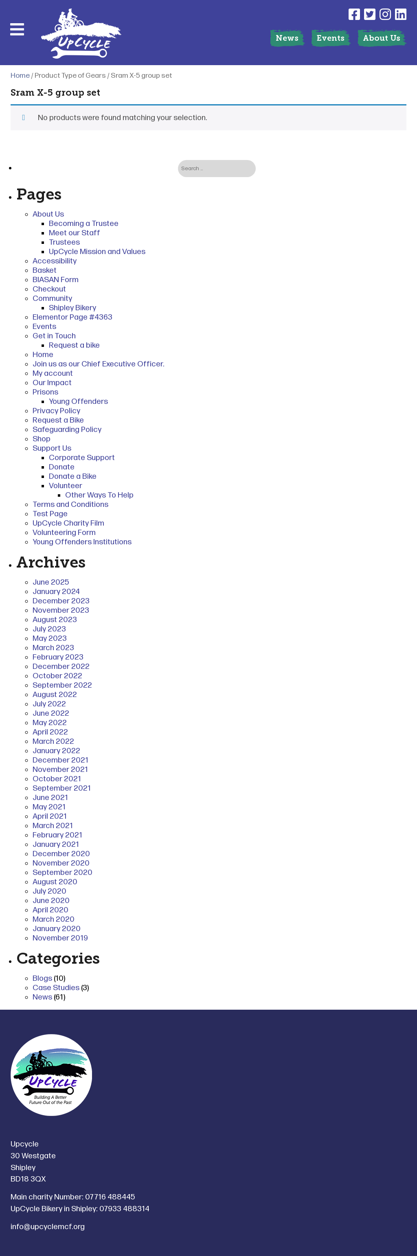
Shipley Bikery (72, 308)
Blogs (42, 978)
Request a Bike (58, 420)
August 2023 (55, 620)
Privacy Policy (56, 411)
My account (53, 373)
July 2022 (49, 704)
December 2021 (60, 760)
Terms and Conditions (70, 504)
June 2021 (50, 797)
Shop (41, 439)
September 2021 (62, 788)
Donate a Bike (73, 476)
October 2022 (57, 676)
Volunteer (65, 486)
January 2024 (56, 591)
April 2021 (50, 816)
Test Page (50, 514)
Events (331, 38)
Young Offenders (78, 401)
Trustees (64, 242)
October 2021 (57, 779)
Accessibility (55, 261)
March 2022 (53, 741)
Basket (45, 270)
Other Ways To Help (99, 495)
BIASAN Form (56, 280)
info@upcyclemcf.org (48, 1227)
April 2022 (50, 732)
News (287, 38)
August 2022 (55, 694)
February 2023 (58, 657)
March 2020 (54, 919)
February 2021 (57, 835)
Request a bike (74, 345)
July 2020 (49, 891)
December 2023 (61, 601)
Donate (62, 467)
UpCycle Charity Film (68, 523)
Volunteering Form (64, 532)
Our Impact (52, 383)
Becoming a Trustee (84, 223)
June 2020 (51, 900)
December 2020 (61, 854)
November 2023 (61, 610)
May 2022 (50, 723)
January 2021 (56, 844)
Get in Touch (54, 336)
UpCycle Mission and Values (97, 251)
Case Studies (56, 988)
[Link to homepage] (81, 35)
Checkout (49, 289)
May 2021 (49, 807)
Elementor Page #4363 (72, 317)
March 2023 (53, 648)
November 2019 (60, 938)
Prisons (45, 392)
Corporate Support (82, 458)
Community (52, 298)
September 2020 (62, 872)
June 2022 (51, 713)
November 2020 (61, 863)
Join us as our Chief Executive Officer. (99, 364)
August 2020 (55, 882)
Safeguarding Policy (67, 429)
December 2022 (61, 666)
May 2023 (50, 638)
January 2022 (56, 751)
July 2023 (49, 629)
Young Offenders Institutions (82, 542)
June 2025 (51, 582)
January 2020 (57, 929)
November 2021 (60, 769)
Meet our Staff (74, 233)
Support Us (52, 448)
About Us (381, 38)
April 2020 (50, 910)
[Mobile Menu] (17, 29)
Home (20, 75)
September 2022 (62, 685)
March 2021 (53, 826)
